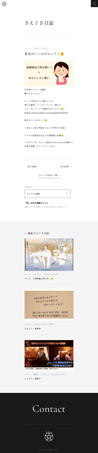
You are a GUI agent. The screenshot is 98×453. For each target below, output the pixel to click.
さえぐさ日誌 (39, 22)
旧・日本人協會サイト (37, 202)
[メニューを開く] (94, 3)
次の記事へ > (66, 166)
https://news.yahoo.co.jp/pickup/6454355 (46, 112)
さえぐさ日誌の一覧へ (49, 175)
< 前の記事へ (32, 166)
